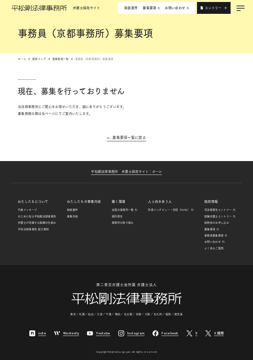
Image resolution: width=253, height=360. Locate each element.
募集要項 (149, 8)
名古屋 (128, 314)
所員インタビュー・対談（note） (169, 209)
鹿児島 (178, 314)
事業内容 (72, 216)
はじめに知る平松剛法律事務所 (37, 216)
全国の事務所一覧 (122, 209)
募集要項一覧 (60, 59)
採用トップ (39, 59)
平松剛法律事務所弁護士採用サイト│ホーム (126, 171)
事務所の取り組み (122, 222)
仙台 (91, 314)
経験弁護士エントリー (218, 216)
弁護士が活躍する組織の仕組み (37, 222)
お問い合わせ (175, 8)
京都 (139, 314)
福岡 (168, 314)
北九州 (158, 314)
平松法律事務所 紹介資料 (33, 229)
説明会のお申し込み (216, 222)
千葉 (109, 314)
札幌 (82, 314)
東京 (73, 314)
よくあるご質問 (213, 248)
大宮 (100, 314)
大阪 (148, 314)
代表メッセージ (27, 209)
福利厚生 (117, 216)
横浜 (118, 314)
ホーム (22, 59)
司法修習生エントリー (218, 209)
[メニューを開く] (240, 8)
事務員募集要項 (213, 235)
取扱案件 (131, 8)
